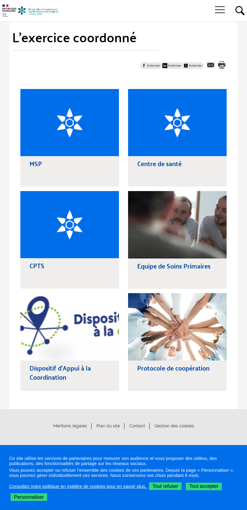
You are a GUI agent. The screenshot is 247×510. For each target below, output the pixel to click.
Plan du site (108, 425)
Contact (137, 425)
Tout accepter (203, 486)
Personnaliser (29, 497)
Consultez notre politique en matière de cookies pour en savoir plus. (78, 486)
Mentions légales (70, 425)
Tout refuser (165, 486)
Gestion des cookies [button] (174, 425)
